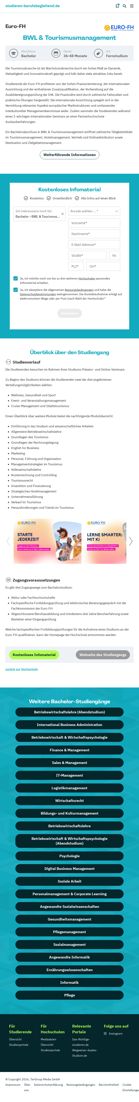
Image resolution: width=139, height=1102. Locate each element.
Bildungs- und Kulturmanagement (69, 813)
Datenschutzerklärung (48, 1084)
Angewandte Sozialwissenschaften (69, 906)
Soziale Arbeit (69, 881)
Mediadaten (48, 1039)
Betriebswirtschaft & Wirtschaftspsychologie (69, 737)
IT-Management (69, 775)
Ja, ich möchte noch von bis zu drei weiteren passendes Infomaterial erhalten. (65, 281)
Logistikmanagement (69, 787)
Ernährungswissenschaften (70, 969)
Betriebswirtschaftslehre (69, 825)
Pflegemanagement (69, 931)
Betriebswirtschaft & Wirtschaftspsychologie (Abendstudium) (69, 841)
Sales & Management (69, 762)
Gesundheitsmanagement (69, 919)
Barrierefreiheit (109, 1084)
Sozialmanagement (69, 944)
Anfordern (69, 313)
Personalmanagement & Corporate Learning (70, 893)
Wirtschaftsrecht (69, 800)
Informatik (69, 982)
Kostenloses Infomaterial (34, 654)
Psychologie (69, 855)
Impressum (12, 1084)
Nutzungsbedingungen (79, 290)
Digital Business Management (70, 868)
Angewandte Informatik (69, 957)
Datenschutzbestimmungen (38, 294)
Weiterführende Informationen (69, 154)
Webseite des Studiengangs (102, 654)
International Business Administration (69, 724)
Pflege (69, 995)
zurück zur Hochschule (21, 669)
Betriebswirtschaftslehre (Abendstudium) (69, 712)
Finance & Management (69, 750)
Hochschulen (86, 278)
